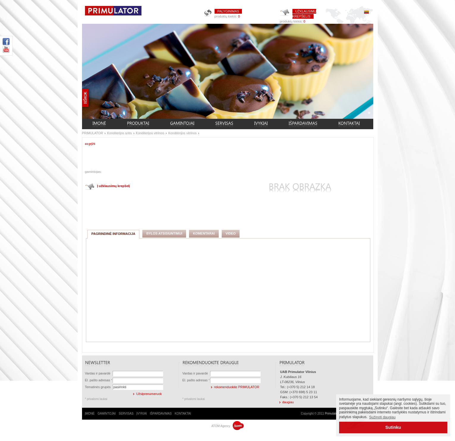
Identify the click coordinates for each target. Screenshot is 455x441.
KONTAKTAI (183, 413)
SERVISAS (126, 413)
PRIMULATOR (92, 133)
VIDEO (231, 233)
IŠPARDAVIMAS (161, 413)
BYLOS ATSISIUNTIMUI (164, 233)
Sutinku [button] (393, 427)
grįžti (92, 144)
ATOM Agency (227, 426)
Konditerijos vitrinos (150, 133)
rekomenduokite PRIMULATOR (236, 387)
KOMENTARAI (204, 233)
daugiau (288, 402)
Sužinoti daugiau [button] (382, 417)
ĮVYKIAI (141, 413)
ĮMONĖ (90, 413)
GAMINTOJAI (106, 413)
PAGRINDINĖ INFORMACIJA (114, 233)
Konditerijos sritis (119, 133)
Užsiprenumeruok (149, 394)
